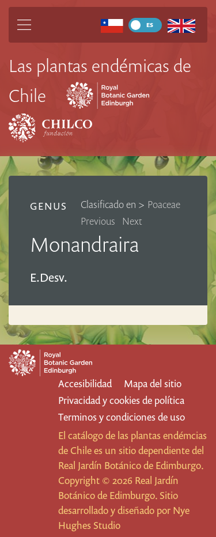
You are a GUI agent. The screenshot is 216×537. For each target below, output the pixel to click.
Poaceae (163, 204)
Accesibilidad (85, 383)
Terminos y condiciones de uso (121, 416)
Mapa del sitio (152, 383)
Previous (98, 221)
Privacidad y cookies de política (121, 400)
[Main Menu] (24, 25)
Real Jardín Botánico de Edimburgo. (130, 465)
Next (132, 221)
